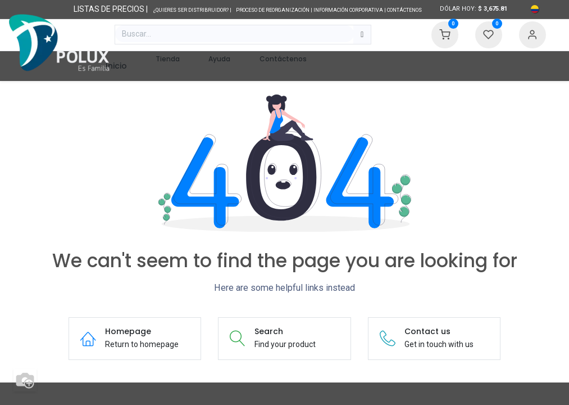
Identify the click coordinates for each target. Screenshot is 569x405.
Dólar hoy (457, 8)
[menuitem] (116, 66)
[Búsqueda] (362, 34)
